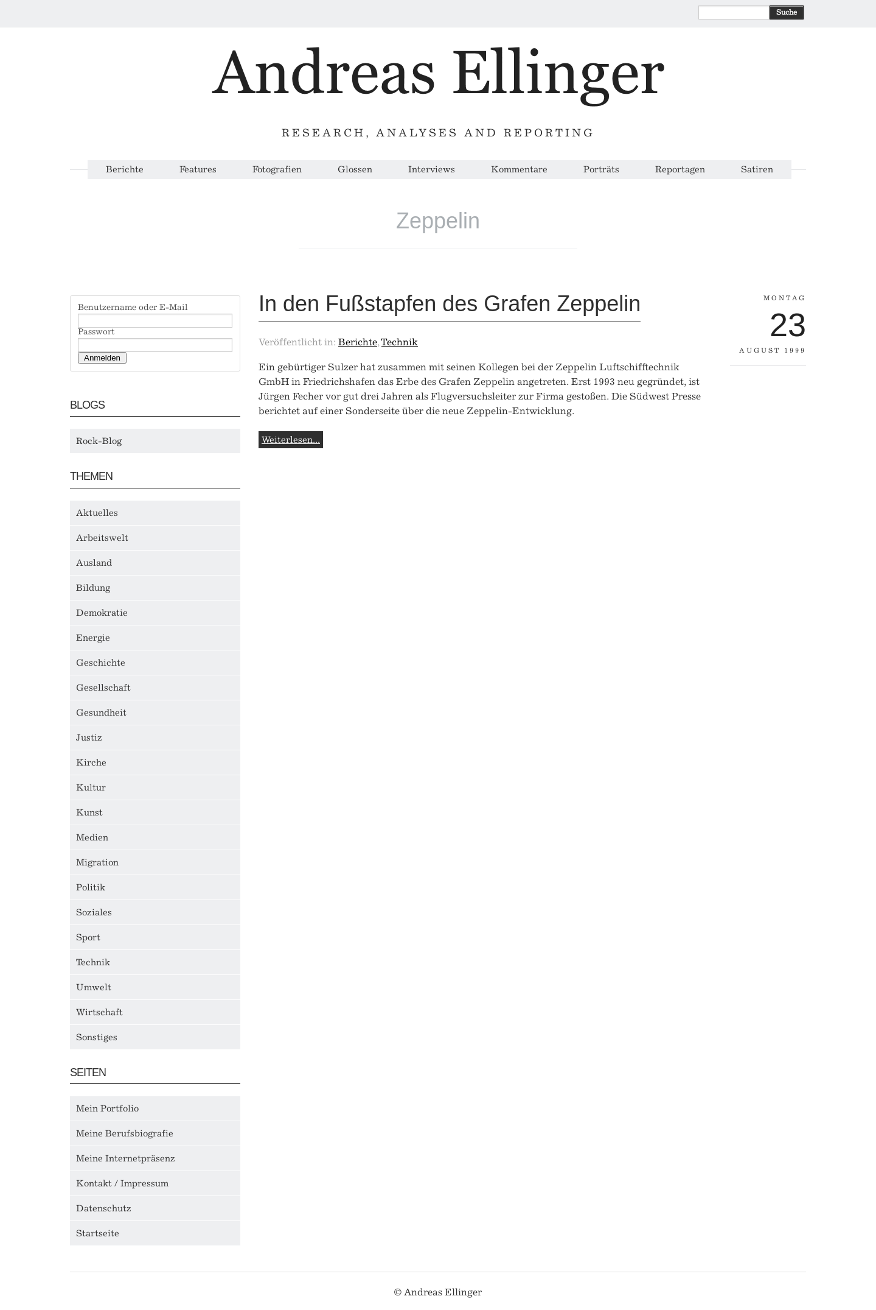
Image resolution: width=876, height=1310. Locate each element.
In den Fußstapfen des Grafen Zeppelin (450, 303)
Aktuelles (97, 512)
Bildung (93, 587)
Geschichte (100, 662)
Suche (786, 12)
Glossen (355, 169)
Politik (90, 887)
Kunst (89, 812)
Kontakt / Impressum (122, 1183)
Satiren (757, 169)
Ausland (94, 562)
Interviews (431, 169)
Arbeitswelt (102, 537)
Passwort (96, 332)
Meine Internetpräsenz (125, 1158)
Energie (93, 637)
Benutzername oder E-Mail (133, 307)
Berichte (125, 169)
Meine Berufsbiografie (124, 1133)
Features (198, 169)
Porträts (601, 169)
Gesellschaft (103, 687)
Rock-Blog (99, 440)
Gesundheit (101, 712)
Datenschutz (103, 1208)
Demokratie (102, 612)
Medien (92, 837)
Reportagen (680, 169)
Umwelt (93, 987)
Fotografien (277, 169)
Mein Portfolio (107, 1108)
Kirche (91, 762)
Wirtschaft (99, 1012)
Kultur (91, 787)
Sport (88, 937)
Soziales (94, 912)
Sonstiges (96, 1037)
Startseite (97, 1233)
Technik (93, 962)
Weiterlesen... (291, 439)
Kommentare (519, 169)
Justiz (89, 737)
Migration (97, 862)
